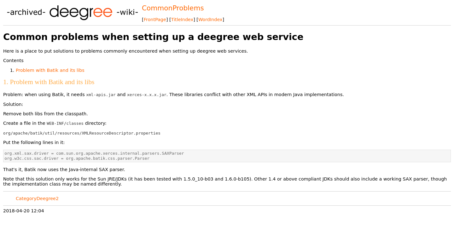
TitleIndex (182, 19)
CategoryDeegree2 (37, 198)
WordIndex (210, 19)
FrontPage (155, 19)
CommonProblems (173, 8)
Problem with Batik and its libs (50, 70)
